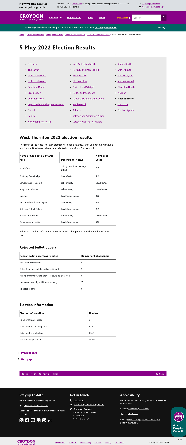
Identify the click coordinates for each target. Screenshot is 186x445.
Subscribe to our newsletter (36, 405)
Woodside (123, 104)
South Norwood (126, 81)
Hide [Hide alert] (160, 27)
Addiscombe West (37, 81)
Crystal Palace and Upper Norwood (46, 104)
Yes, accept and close (151, 3)
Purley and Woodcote (84, 92)
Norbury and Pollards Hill (86, 69)
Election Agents (126, 110)
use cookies (77, 3)
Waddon (122, 92)
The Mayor (33, 69)
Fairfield (32, 110)
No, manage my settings (153, 6)
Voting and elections (54, 34)
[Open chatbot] (178, 422)
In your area (74, 17)
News (102, 17)
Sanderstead (79, 104)
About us (73, 442)
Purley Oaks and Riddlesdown (88, 98)
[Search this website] (163, 18)
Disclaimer (119, 442)
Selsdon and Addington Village (88, 115)
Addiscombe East (37, 75)
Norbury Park (79, 75)
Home (22, 34)
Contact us (79, 400)
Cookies (98, 442)
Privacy (108, 442)
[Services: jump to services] (55, 17)
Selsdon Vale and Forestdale (87, 121)
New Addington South (84, 64)
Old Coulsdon (80, 81)
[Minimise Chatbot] (181, 439)
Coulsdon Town (36, 98)
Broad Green (34, 92)
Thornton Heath (126, 87)
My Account (122, 17)
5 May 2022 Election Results (98, 34)
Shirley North (124, 64)
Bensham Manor (36, 87)
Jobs (90, 17)
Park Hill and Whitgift (83, 87)
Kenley (31, 115)
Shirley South (124, 69)
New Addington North (39, 121)
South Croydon (125, 75)
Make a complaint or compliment (89, 404)
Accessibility (85, 442)
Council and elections (35, 34)
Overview (33, 64)
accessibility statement (138, 408)
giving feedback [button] (51, 373)
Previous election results (75, 34)
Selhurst (77, 110)
